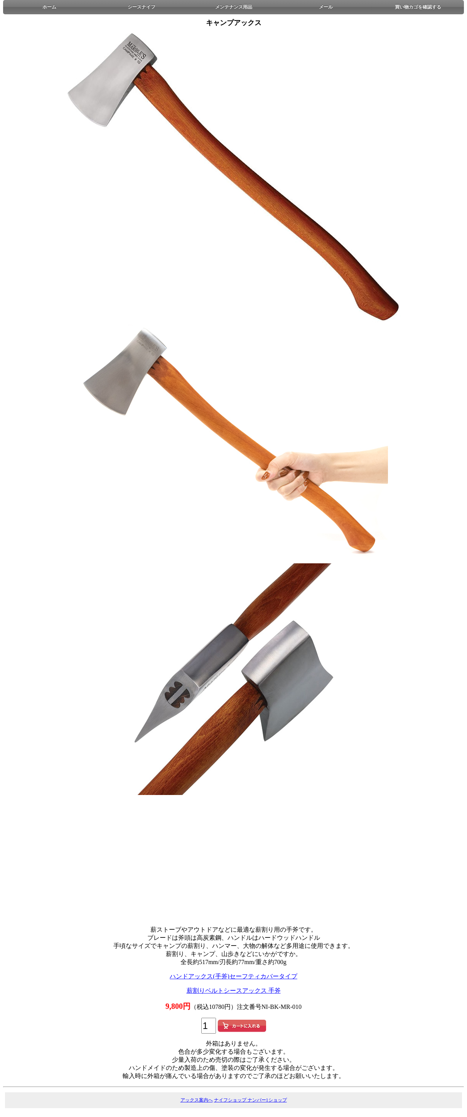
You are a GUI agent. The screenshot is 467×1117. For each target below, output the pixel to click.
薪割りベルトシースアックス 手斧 (234, 990)
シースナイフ (141, 7)
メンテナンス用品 (233, 7)
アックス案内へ (196, 1100)
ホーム (49, 7)
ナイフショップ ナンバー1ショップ (250, 1100)
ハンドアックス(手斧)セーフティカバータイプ (233, 976)
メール (326, 7)
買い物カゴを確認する (418, 7)
